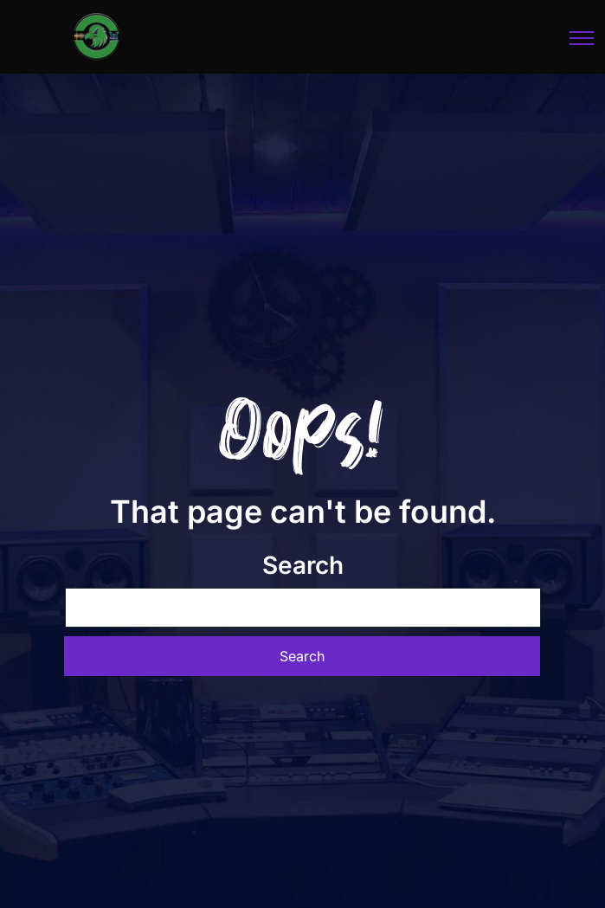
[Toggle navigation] (582, 37)
